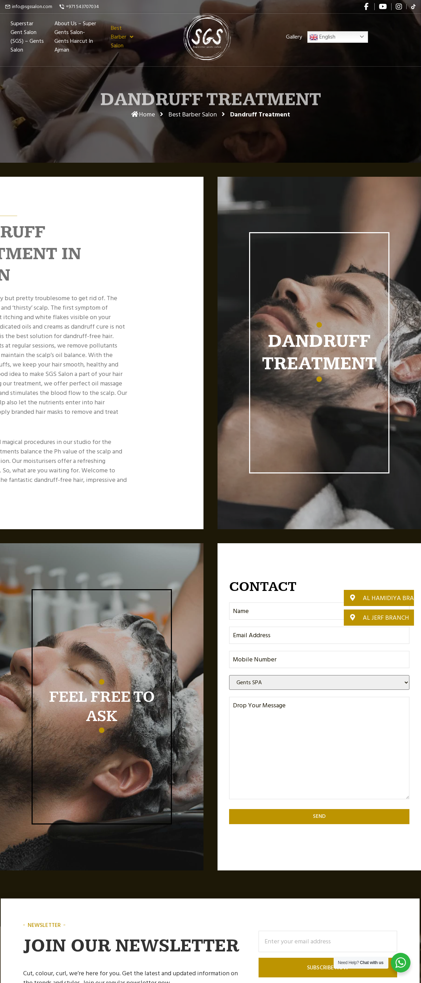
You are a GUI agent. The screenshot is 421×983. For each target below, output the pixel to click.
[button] (379, 598)
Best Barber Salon (192, 114)
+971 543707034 (82, 6)
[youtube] (383, 6)
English (322, 40)
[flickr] (413, 6)
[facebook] (367, 6)
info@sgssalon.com (32, 6)
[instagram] (399, 6)
